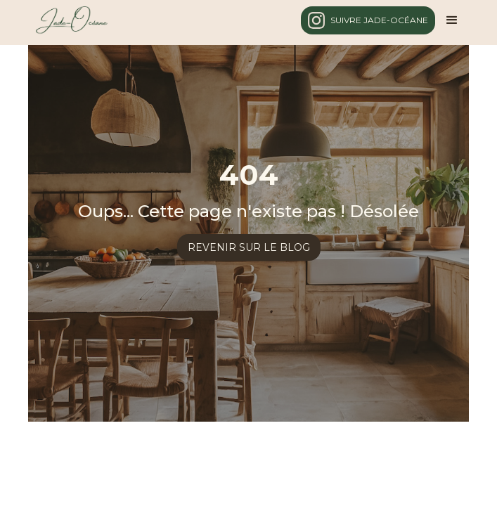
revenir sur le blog (249, 247)
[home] (68, 20)
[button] (452, 20)
